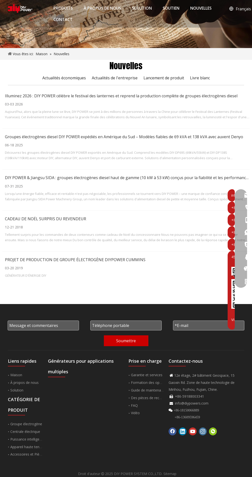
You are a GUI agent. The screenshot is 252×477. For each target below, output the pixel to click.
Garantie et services (146, 375)
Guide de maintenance (149, 390)
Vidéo (135, 412)
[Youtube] (193, 431)
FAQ (134, 405)
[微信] (213, 431)
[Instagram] (203, 431)
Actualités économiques (64, 78)
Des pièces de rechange (150, 397)
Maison (16, 375)
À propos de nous (24, 382)
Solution (16, 390)
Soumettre (126, 340)
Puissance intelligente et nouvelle (36, 439)
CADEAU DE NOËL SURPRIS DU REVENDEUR (45, 218)
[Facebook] (172, 431)
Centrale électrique (25, 431)
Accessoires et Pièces (27, 454)
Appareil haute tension (28, 446)
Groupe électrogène (26, 424)
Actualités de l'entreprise (115, 78)
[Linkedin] (183, 431)
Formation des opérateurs (152, 382)
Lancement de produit (163, 78)
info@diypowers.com (191, 403)
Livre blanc (200, 78)
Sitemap (169, 473)
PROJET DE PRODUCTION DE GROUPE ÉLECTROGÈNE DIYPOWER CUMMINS (75, 259)
